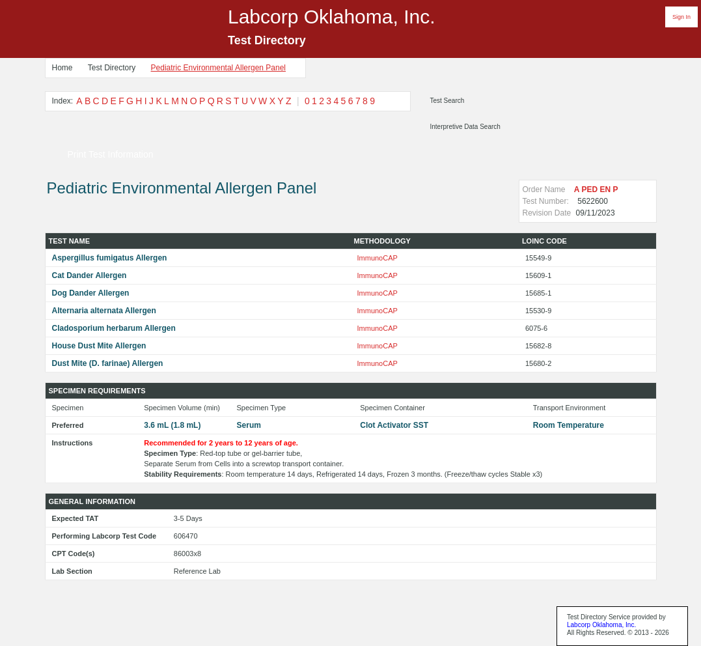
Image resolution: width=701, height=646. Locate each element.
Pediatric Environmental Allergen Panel (218, 67)
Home (62, 67)
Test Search (447, 100)
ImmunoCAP (377, 258)
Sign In (681, 17)
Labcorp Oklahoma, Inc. (601, 624)
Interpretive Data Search (465, 126)
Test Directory (111, 67)
